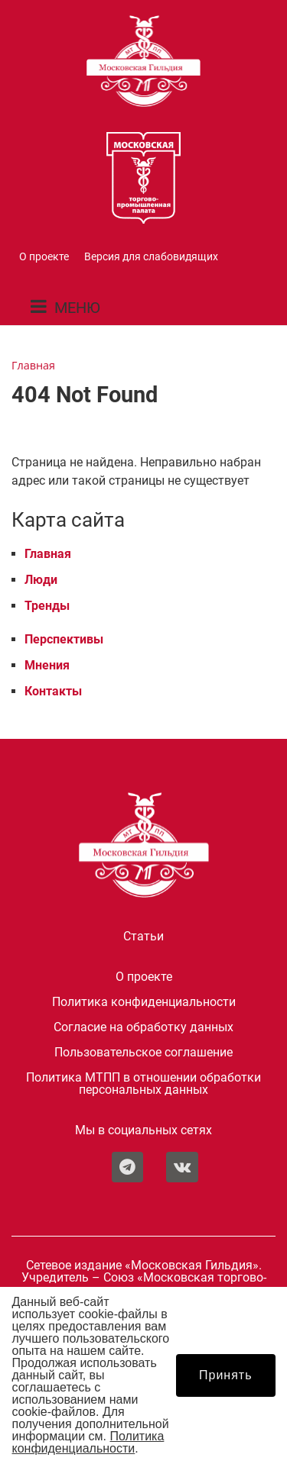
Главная (47, 554)
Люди (40, 579)
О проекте (44, 256)
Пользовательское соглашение (143, 1052)
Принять (226, 1375)
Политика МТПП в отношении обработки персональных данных (143, 1084)
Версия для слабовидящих (151, 256)
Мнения (47, 665)
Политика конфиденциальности (144, 1002)
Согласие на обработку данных (143, 1027)
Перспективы (63, 639)
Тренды (47, 605)
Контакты (53, 691)
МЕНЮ (77, 307)
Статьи (143, 936)
